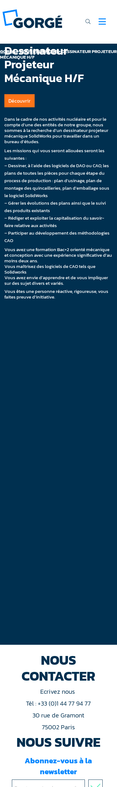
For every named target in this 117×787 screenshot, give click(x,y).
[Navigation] (102, 21)
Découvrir (19, 100)
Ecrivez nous (58, 691)
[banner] (32, 18)
